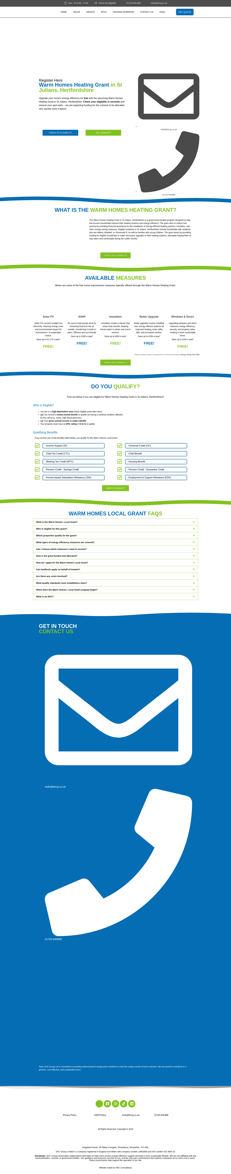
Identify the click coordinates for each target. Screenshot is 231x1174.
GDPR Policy (100, 1115)
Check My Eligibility (107, 3)
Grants (90, 12)
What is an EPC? (45, 596)
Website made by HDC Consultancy (115, 1167)
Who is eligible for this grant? (51, 528)
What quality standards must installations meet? (61, 583)
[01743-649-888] (123, 2)
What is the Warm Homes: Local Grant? (56, 522)
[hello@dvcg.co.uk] (147, 2)
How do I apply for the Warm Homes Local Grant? (62, 562)
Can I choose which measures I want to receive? (61, 549)
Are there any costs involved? (51, 576)
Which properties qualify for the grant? (56, 535)
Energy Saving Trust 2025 (190, 354)
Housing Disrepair (123, 12)
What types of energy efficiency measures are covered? (65, 542)
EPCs (104, 12)
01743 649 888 (161, 1115)
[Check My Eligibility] (95, 2)
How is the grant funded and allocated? (56, 556)
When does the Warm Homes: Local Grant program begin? (67, 589)
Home (64, 12)
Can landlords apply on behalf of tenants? (58, 569)
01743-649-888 (134, 3)
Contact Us (146, 12)
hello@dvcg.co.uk (159, 3)
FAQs (162, 12)
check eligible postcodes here (87, 411)
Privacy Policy (69, 1115)
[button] (115, 522)
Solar (76, 12)
